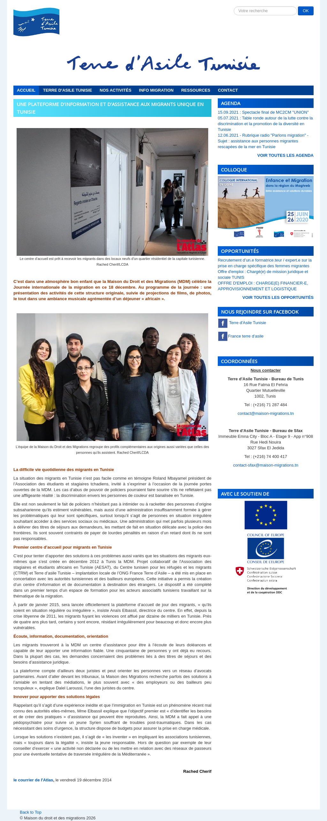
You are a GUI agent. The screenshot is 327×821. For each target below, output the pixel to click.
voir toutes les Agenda (285, 155)
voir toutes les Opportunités (278, 297)
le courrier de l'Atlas (33, 780)
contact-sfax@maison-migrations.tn (265, 465)
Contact (228, 90)
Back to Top (31, 812)
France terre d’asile (240, 336)
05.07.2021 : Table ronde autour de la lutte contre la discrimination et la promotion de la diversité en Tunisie (265, 124)
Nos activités (115, 90)
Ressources (195, 90)
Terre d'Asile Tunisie (67, 90)
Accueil (26, 90)
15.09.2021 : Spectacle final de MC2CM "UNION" (263, 112)
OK (306, 10)
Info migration (156, 90)
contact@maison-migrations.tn (266, 413)
